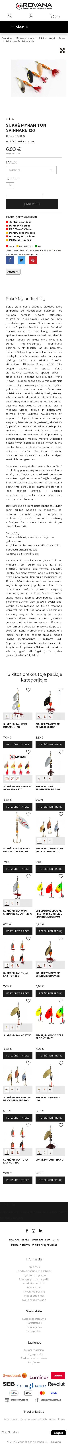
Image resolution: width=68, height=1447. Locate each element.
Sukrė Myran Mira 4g (49, 1159)
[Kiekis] (24, 196)
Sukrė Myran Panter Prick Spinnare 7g (49, 850)
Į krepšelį (32, 204)
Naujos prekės (19, 1239)
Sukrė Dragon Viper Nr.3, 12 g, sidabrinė (16, 850)
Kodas (10, 136)
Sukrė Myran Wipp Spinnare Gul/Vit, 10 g (17, 912)
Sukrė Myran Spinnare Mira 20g (48, 788)
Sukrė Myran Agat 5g (17, 1035)
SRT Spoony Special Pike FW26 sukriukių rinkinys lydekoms (49, 914)
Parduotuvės (20, 1245)
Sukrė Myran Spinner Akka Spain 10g (17, 788)
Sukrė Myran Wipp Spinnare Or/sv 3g (48, 974)
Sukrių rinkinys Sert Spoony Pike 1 (49, 1037)
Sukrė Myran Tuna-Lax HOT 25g (16, 1161)
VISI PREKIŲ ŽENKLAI (44, 1245)
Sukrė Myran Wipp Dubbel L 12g (15, 725)
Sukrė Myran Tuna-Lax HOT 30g (16, 974)
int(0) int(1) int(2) (17, 703)
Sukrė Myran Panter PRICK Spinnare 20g (17, 1099)
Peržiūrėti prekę (17, 744)
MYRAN (30, 141)
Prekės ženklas (15, 141)
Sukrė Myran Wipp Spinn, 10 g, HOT (48, 725)
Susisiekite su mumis (34, 1212)
